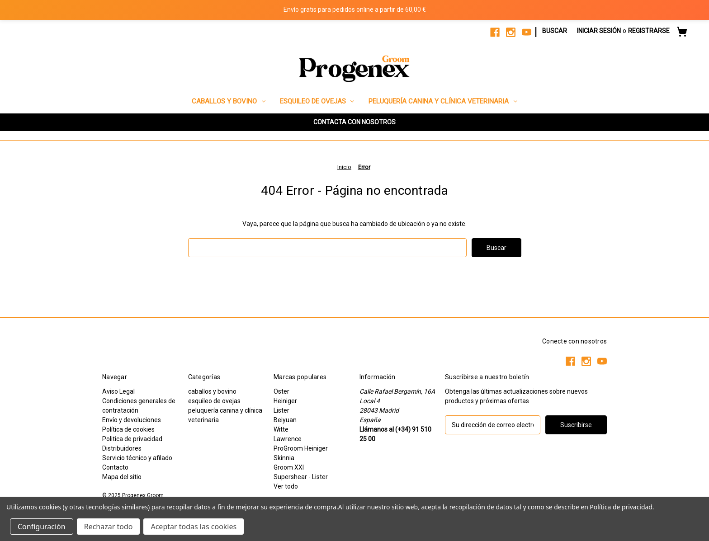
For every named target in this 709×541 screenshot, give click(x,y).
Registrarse (649, 30)
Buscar (554, 30)
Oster (281, 391)
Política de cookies (128, 429)
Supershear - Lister (301, 476)
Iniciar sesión (599, 30)
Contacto (115, 467)
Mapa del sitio (122, 476)
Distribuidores (122, 448)
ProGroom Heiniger (301, 448)
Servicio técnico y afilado (137, 457)
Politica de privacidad (132, 438)
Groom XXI (289, 467)
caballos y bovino (228, 101)
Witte (281, 429)
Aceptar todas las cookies (193, 527)
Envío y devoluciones (131, 419)
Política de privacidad (621, 507)
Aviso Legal (118, 391)
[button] (354, 122)
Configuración (42, 527)
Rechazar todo (108, 527)
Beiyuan (285, 419)
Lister (281, 410)
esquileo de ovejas (317, 101)
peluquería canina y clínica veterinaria (443, 101)
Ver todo (286, 486)
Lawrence (288, 438)
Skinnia (284, 457)
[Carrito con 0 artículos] (681, 33)
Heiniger (285, 401)
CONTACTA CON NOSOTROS (354, 122)
